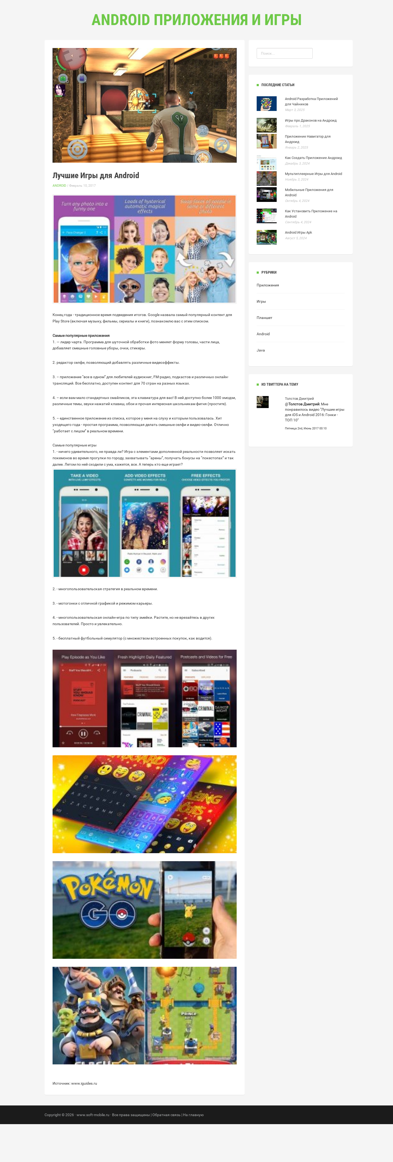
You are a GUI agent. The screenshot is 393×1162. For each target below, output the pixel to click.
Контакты (219, 53)
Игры (261, 339)
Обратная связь (166, 1153)
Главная (164, 53)
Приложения (268, 323)
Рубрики (191, 53)
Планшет (264, 355)
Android (59, 223)
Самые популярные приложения (81, 373)
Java (261, 388)
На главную (193, 1153)
